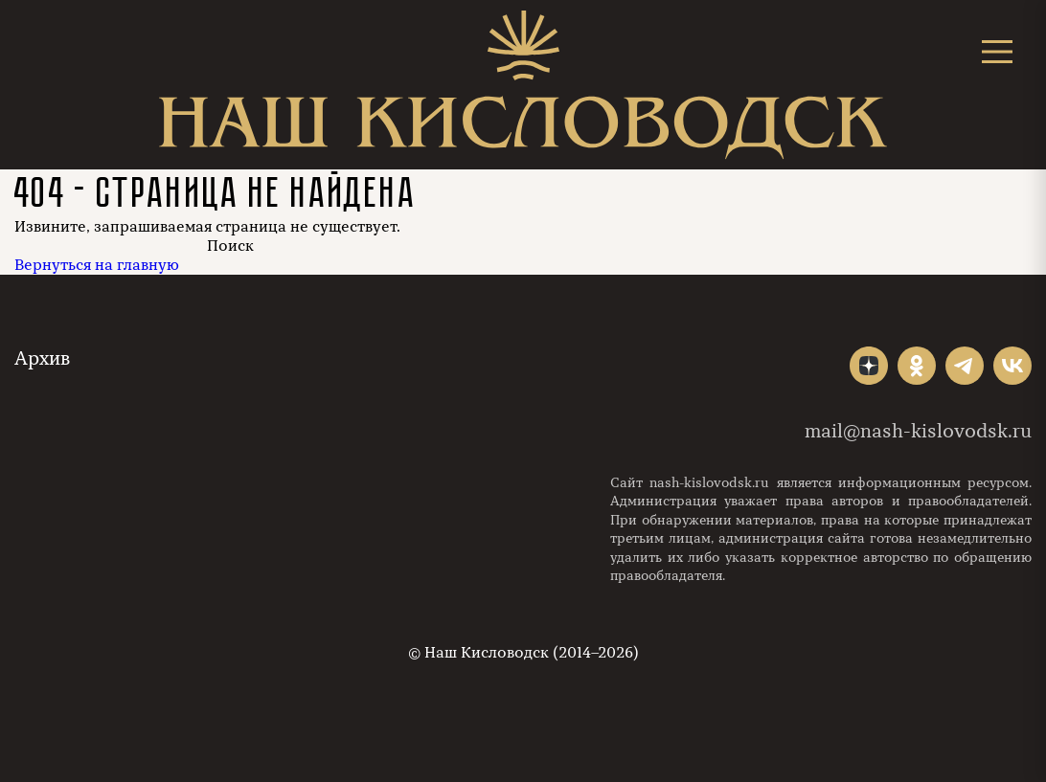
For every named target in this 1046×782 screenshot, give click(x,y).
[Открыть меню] (997, 51)
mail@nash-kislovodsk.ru (918, 431)
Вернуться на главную (96, 265)
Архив (42, 358)
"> (869, 365)
